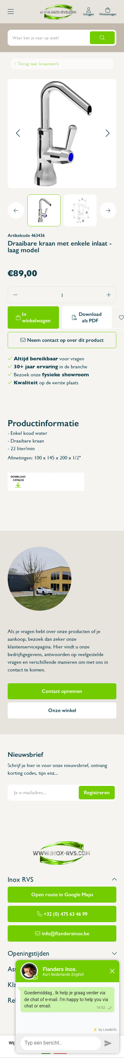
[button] (18, 133)
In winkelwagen (36, 317)
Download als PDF (90, 317)
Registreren (97, 792)
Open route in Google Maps (62, 894)
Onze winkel (62, 710)
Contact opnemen (62, 691)
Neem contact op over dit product (65, 340)
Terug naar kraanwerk (38, 63)
